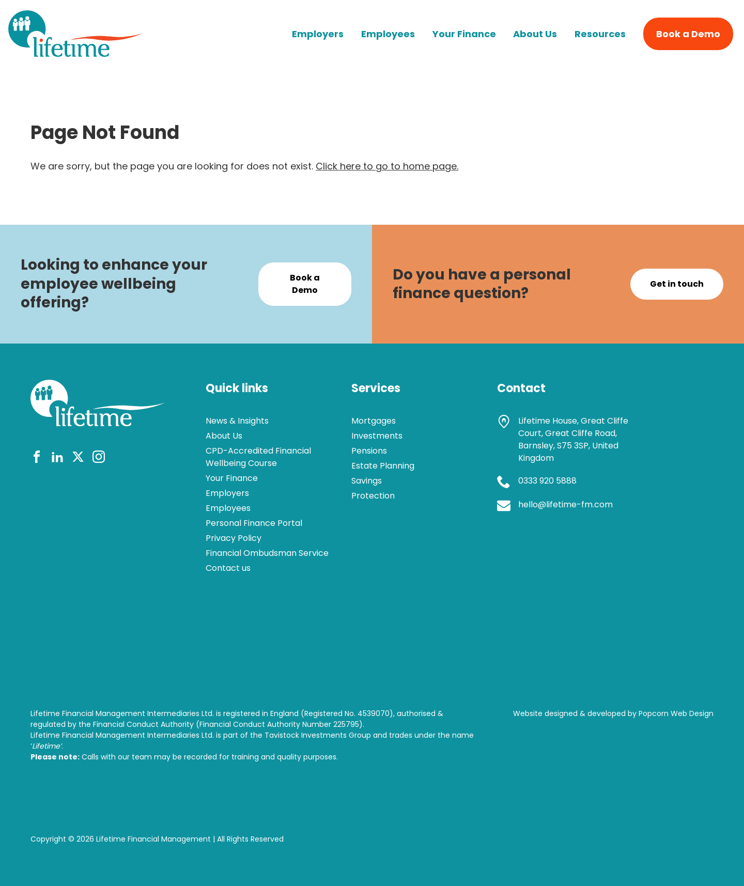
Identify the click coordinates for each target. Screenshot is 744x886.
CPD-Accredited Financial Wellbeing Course (258, 457)
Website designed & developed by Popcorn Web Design (613, 713)
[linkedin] (57, 458)
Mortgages (373, 421)
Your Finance (464, 33)
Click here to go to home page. (387, 166)
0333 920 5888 (547, 481)
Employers (318, 33)
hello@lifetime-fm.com (565, 504)
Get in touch (677, 284)
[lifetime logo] (75, 53)
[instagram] (98, 458)
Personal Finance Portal (254, 523)
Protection (373, 496)
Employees (388, 33)
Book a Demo (688, 33)
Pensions (369, 451)
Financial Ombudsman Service (267, 553)
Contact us (228, 568)
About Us (535, 33)
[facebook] (36, 458)
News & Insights (237, 421)
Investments (376, 436)
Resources (600, 33)
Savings (366, 481)
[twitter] (78, 458)
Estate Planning (382, 466)
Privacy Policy (233, 538)
